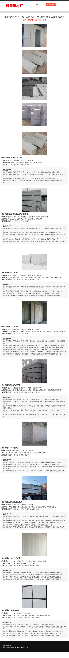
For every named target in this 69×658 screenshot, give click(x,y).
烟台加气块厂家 (6, 645)
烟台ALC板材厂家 (22, 647)
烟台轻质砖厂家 (11, 647)
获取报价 (50, 4)
